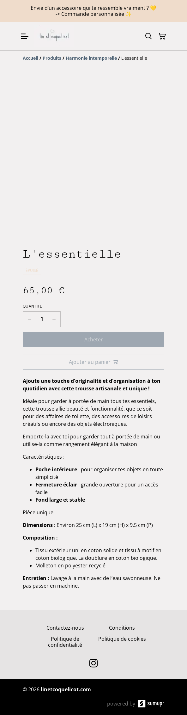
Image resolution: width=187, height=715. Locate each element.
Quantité (32, 306)
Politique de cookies (122, 638)
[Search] (148, 36)
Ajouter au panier (93, 361)
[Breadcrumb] (93, 58)
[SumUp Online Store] (151, 703)
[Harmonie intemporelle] (91, 58)
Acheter (93, 339)
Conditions (122, 627)
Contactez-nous (65, 627)
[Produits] (52, 58)
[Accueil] (30, 58)
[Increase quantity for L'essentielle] (54, 319)
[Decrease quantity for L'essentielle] (29, 319)
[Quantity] (42, 319)
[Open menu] (25, 36)
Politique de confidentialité (65, 641)
